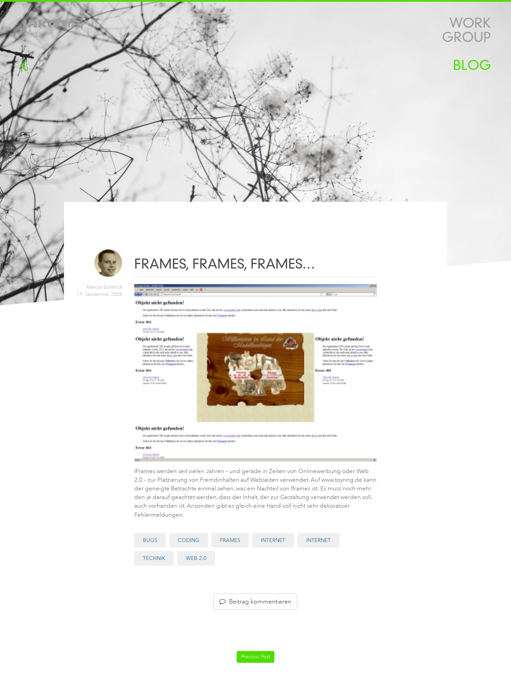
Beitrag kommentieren (255, 601)
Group (466, 37)
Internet (273, 540)
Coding (188, 540)
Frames (230, 540)
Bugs (150, 540)
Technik (154, 558)
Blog (472, 65)
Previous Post (255, 657)
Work (470, 23)
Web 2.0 (196, 558)
